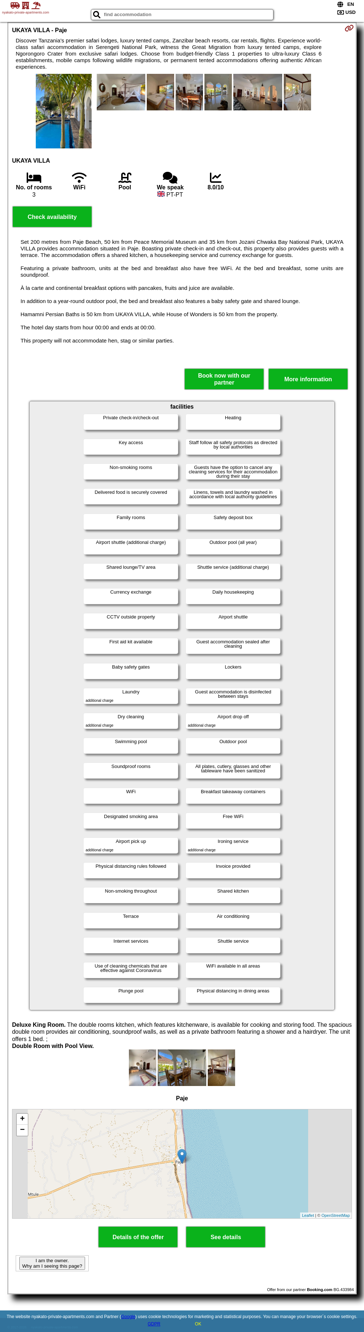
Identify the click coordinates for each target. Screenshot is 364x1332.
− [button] (22, 1130)
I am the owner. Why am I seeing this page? (52, 1263)
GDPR (153, 1324)
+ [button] (22, 1119)
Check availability (52, 217)
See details (226, 1237)
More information (308, 379)
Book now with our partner (224, 379)
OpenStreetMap (335, 1215)
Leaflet (308, 1215)
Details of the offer (138, 1237)
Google (128, 1316)
